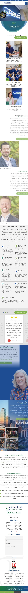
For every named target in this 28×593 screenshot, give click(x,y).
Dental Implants (8, 578)
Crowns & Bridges (8, 576)
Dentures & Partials (19, 576)
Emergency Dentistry (19, 583)
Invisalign (25, 231)
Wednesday (8, 525)
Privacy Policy (16, 588)
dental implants (19, 231)
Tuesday (8, 523)
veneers (8, 459)
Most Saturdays (9, 529)
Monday (8, 522)
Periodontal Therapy (8, 574)
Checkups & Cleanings (19, 573)
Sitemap (11, 588)
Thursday (8, 526)
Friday (7, 528)
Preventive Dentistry (8, 573)
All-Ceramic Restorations (8, 581)
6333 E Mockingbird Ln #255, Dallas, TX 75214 (14, 0)
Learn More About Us (20, 37)
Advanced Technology (8, 583)
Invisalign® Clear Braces (19, 581)
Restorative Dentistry (19, 574)
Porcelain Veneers (8, 580)
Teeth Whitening (19, 580)
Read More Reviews (21, 312)
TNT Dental (20, 589)
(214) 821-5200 (14, 512)
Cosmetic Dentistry (19, 578)
